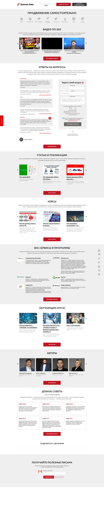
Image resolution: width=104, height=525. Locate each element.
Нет (74, 108)
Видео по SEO (30, 20)
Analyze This (29, 285)
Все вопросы (52, 146)
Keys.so (63, 277)
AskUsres (28, 277)
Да (70, 108)
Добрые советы (65, 20)
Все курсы (52, 344)
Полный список (52, 299)
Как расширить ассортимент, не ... (73, 224)
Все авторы (52, 383)
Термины (82, 20)
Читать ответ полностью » (45, 94)
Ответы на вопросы (39, 20)
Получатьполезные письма (79, 4)
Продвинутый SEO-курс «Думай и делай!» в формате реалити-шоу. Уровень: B (51, 328)
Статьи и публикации (47, 20)
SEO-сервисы (56, 20)
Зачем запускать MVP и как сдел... (75, 178)
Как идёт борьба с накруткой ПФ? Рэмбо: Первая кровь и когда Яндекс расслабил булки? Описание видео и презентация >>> (52, 51)
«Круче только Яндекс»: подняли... (51, 224)
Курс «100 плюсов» (73, 325)
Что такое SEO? (24, 177)
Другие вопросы (25, 139)
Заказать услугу (63, 4)
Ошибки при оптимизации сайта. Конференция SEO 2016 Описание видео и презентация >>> (74, 52)
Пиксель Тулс (65, 258)
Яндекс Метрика (65, 285)
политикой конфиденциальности (74, 120)
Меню (1, 122)
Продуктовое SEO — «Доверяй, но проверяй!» (28, 326)
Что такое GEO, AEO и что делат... (50, 178)
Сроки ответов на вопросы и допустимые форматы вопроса (73, 133)
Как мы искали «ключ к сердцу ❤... (27, 224)
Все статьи (52, 193)
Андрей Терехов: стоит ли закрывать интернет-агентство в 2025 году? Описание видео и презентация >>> (29, 52)
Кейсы (73, 20)
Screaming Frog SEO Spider (33, 258)
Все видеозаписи (52, 58)
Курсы (21, 20)
